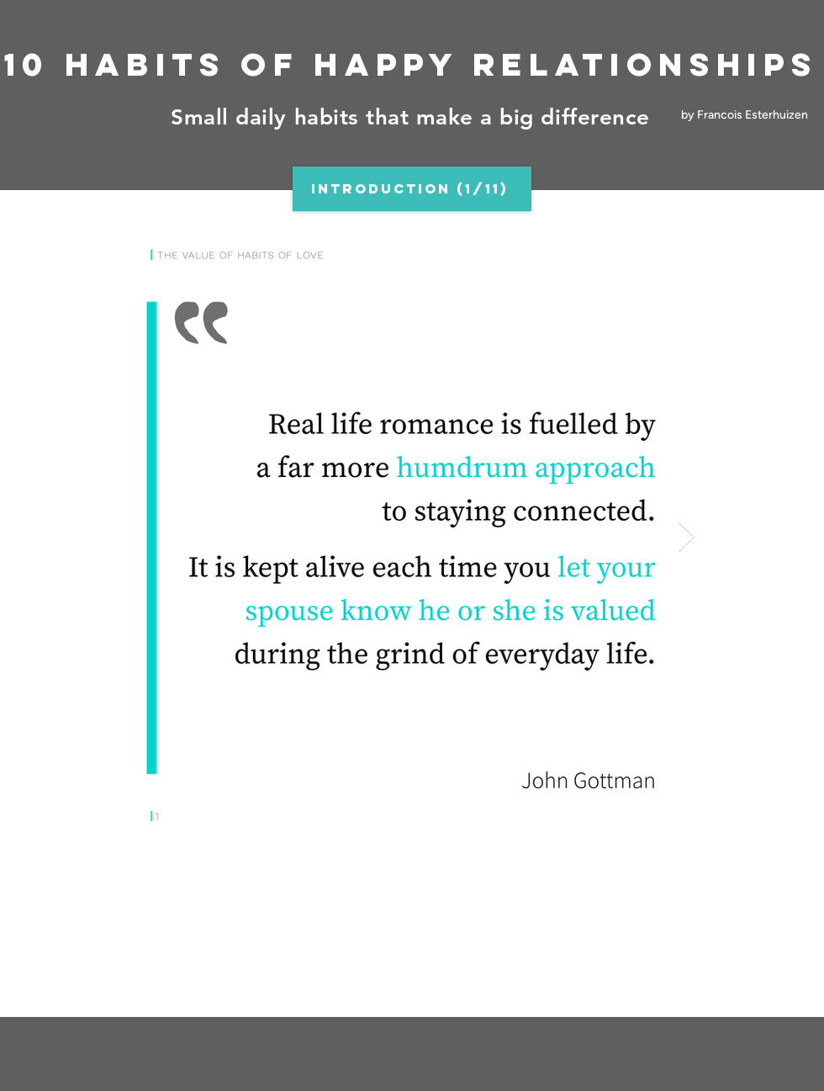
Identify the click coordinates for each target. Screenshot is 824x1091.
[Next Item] (686, 537)
